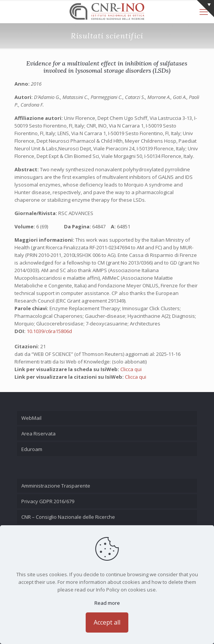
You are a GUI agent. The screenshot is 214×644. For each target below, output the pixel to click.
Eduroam (31, 449)
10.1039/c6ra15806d (49, 331)
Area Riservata (38, 433)
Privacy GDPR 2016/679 (47, 501)
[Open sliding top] (205, 8)
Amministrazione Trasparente (55, 485)
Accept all (107, 622)
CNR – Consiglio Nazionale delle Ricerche (68, 516)
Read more (107, 602)
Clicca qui (131, 369)
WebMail (31, 417)
